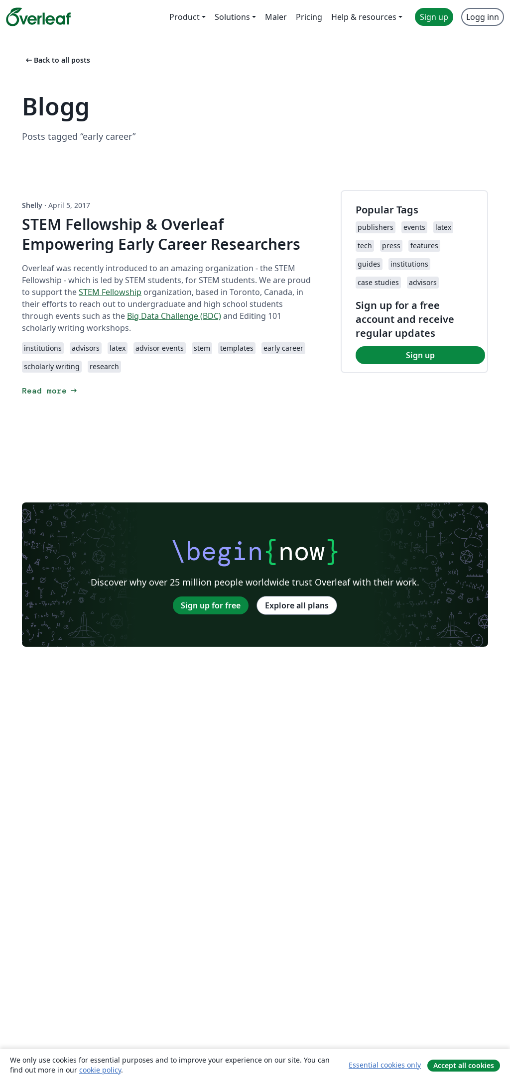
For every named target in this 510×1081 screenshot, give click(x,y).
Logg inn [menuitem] (482, 16)
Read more (50, 391)
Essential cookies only (385, 1065)
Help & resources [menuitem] (363, 16)
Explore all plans (297, 605)
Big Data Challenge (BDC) (174, 315)
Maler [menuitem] (276, 16)
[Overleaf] (38, 17)
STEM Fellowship (110, 292)
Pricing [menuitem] (309, 16)
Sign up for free (211, 605)
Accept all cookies (463, 1065)
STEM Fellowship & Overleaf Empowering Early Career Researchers (161, 234)
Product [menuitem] (184, 16)
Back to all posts (57, 60)
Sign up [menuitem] (434, 16)
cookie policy (100, 1070)
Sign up (420, 355)
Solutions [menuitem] (232, 16)
